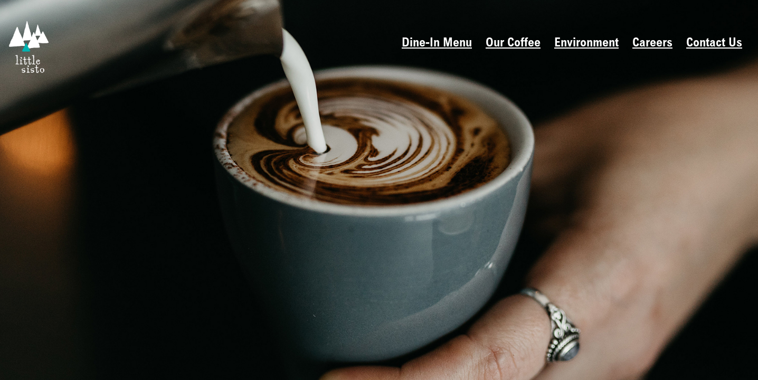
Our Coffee (513, 44)
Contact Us (714, 44)
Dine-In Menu (437, 44)
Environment (586, 44)
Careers (652, 44)
